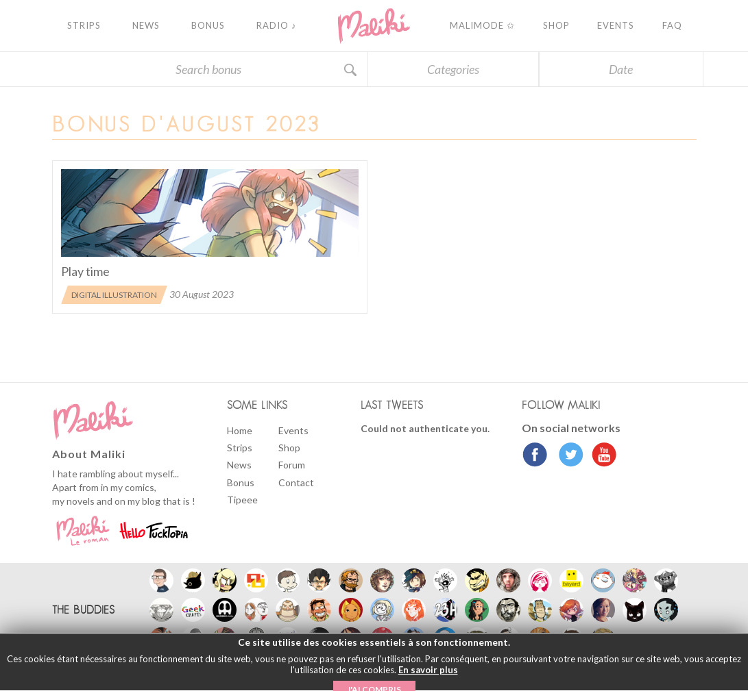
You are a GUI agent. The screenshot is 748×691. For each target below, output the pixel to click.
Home (239, 430)
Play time (85, 271)
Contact (296, 482)
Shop (289, 447)
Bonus (240, 482)
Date (621, 69)
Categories (453, 69)
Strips (239, 447)
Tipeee (242, 499)
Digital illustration (114, 295)
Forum (291, 464)
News (239, 464)
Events (293, 430)
